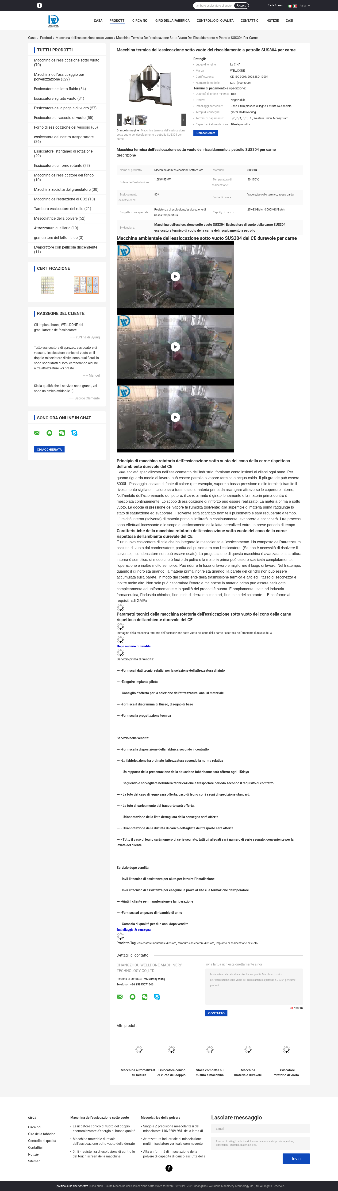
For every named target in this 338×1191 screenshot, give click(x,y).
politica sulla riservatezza (72, 1186)
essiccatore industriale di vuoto (156, 943)
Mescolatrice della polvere (56, 218)
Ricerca (241, 5)
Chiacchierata (205, 133)
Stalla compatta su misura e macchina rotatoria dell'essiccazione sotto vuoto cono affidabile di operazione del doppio (210, 1072)
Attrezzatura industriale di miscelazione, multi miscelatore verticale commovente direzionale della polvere (173, 1142)
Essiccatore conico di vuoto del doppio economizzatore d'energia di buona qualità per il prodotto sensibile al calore (171, 1072)
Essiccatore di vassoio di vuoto (60, 117)
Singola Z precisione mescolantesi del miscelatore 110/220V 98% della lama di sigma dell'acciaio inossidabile (173, 1129)
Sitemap (34, 1161)
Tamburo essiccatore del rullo (58, 209)
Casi (289, 21)
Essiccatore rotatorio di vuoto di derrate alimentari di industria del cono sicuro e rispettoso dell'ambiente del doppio (286, 1072)
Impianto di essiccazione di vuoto (237, 943)
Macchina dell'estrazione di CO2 (60, 199)
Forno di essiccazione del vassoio (62, 127)
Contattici (250, 21)
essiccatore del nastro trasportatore (64, 137)
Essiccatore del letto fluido (56, 89)
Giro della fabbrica (172, 21)
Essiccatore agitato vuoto (55, 98)
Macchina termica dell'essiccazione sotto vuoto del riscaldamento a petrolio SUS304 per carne (151, 135)
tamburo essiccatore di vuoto (196, 943)
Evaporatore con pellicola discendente (65, 247)
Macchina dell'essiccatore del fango (64, 175)
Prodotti (118, 21)
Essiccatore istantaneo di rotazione (63, 151)
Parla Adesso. (276, 5)
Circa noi (140, 21)
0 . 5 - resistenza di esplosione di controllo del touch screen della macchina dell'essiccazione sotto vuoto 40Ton (104, 1155)
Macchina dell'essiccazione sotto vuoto (84, 38)
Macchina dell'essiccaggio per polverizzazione (59, 76)
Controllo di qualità (215, 21)
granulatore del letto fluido (56, 237)
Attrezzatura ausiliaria (52, 228)
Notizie (272, 21)
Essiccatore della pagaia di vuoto (61, 108)
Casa (98, 21)
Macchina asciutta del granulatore (62, 189)
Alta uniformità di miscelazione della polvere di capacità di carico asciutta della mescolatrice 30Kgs (174, 1155)
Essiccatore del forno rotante (58, 165)
